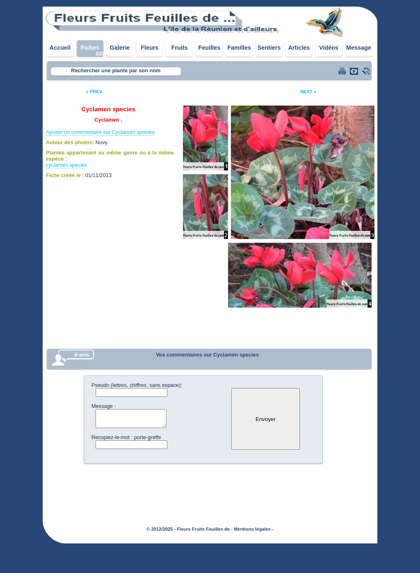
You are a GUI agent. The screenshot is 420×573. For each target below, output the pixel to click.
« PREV (94, 91)
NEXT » (308, 91)
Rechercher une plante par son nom (115, 70)
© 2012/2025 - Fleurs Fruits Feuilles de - (189, 529)
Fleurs (149, 47)
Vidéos (328, 47)
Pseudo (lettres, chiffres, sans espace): (136, 385)
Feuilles (210, 47)
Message (358, 47)
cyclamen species (66, 165)
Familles (239, 47)
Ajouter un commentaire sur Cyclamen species (100, 132)
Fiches (89, 47)
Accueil (60, 47)
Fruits (179, 47)
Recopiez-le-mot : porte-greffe (126, 437)
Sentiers (269, 47)
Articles (299, 47)
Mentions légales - (254, 529)
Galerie (120, 47)
